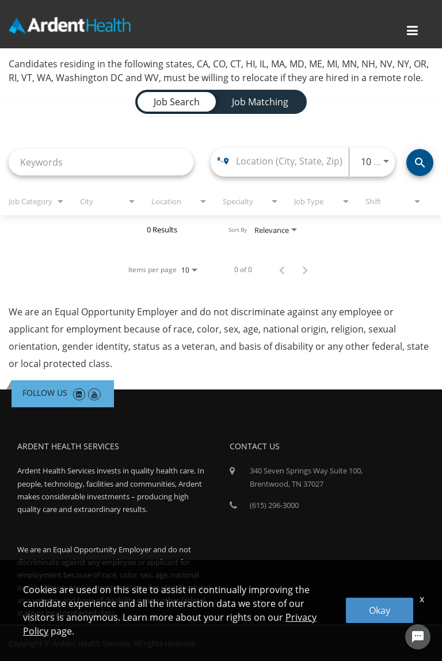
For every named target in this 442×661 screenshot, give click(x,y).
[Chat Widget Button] (417, 636)
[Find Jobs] (419, 162)
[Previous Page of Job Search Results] (282, 269)
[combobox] (101, 161)
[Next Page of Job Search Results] (305, 269)
